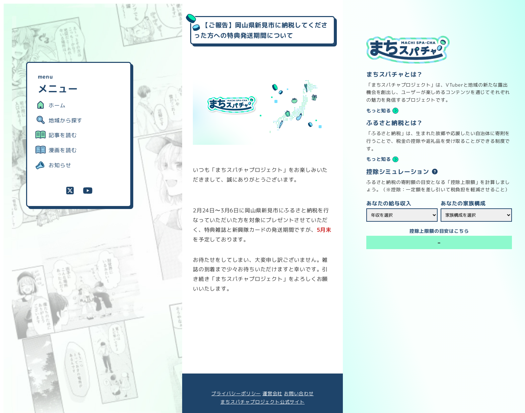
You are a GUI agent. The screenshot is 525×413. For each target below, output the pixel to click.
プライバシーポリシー (236, 393)
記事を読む (63, 135)
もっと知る (378, 110)
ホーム (57, 105)
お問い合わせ (299, 393)
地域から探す (65, 120)
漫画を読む (63, 150)
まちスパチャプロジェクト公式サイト (262, 402)
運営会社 (272, 393)
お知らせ (60, 165)
